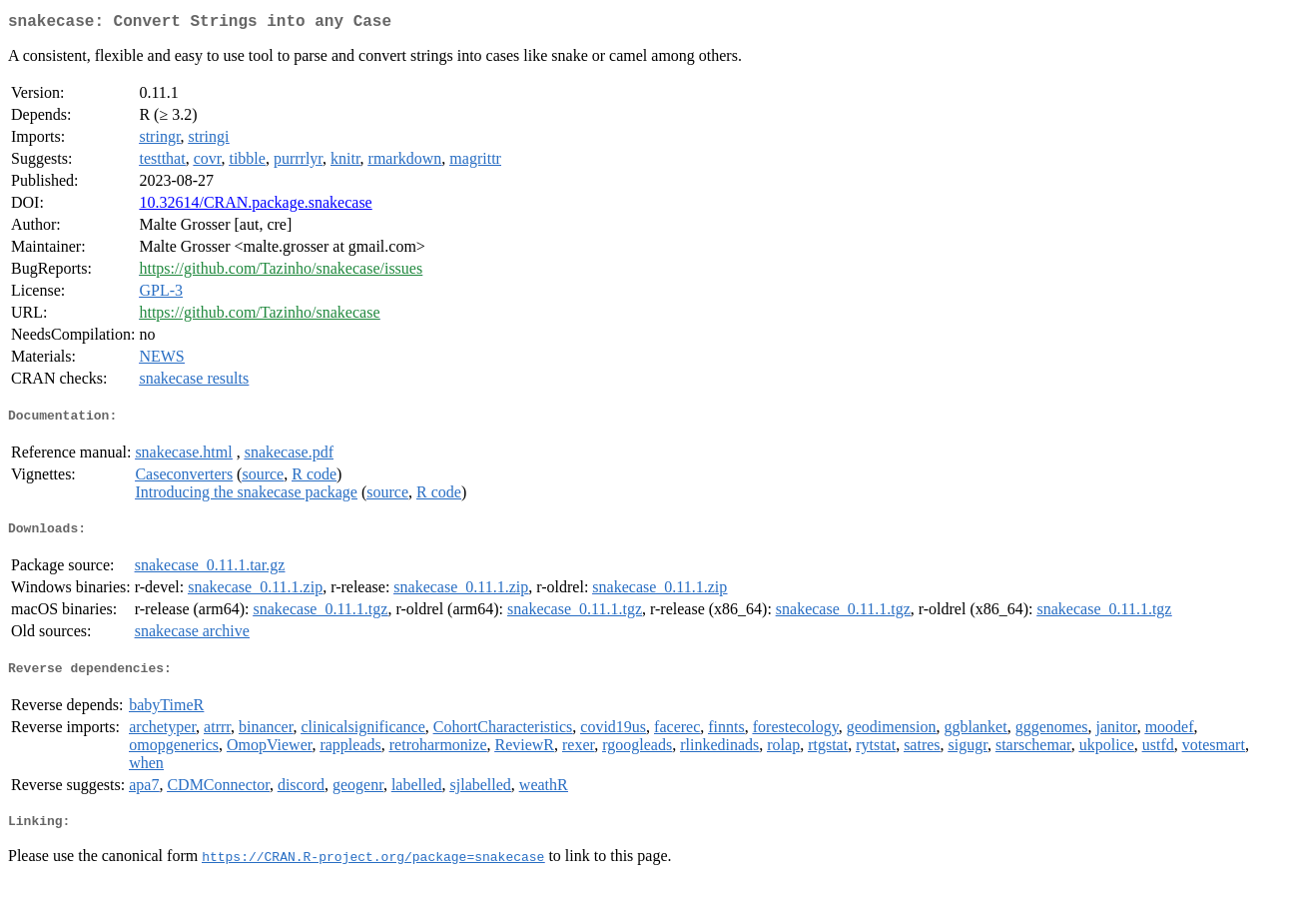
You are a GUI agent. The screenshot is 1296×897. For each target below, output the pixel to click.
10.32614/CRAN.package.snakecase (255, 206)
